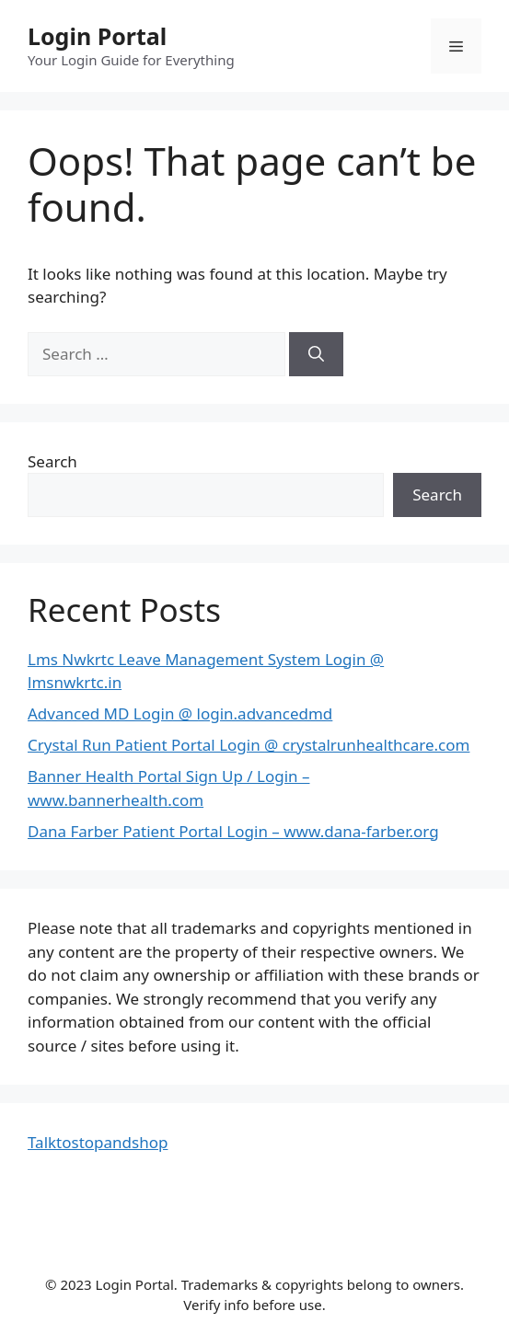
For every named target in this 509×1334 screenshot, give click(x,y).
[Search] (316, 354)
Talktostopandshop (98, 1142)
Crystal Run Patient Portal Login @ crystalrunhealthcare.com (248, 744)
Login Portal (97, 36)
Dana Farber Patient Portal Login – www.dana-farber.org (233, 831)
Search (52, 461)
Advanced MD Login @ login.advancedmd (180, 713)
